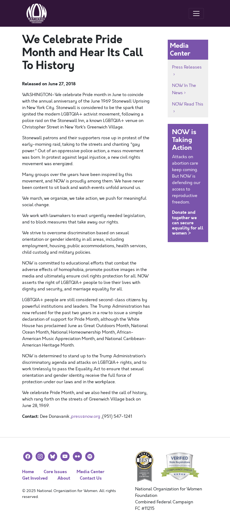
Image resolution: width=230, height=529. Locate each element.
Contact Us (91, 478)
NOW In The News (184, 89)
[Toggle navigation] (196, 13)
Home (28, 472)
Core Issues (55, 472)
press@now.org (85, 416)
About (63, 478)
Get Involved (35, 478)
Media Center (90, 472)
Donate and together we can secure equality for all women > (187, 222)
